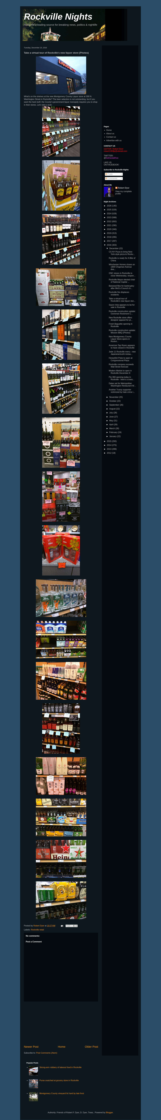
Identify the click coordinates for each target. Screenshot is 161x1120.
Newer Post (31, 1046)
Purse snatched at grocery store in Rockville (59, 1080)
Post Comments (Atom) (46, 1053)
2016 (109, 245)
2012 (109, 453)
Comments (111, 178)
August (112, 409)
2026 (109, 206)
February (113, 432)
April (111, 424)
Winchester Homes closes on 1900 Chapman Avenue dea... (122, 266)
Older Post (91, 1046)
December (114, 248)
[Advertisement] (61, 1023)
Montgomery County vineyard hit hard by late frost (61, 1093)
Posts (108, 174)
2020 (109, 229)
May (111, 421)
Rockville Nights (58, 17)
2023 (109, 217)
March (112, 428)
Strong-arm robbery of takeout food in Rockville (60, 1067)
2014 (109, 445)
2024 (109, 213)
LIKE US (107, 162)
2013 (109, 449)
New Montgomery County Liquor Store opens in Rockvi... (120, 339)
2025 (109, 210)
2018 (109, 237)
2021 (109, 225)
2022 (109, 221)
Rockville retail (37, 930)
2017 (109, 241)
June (111, 417)
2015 (109, 441)
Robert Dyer (123, 188)
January (113, 436)
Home (61, 1046)
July (111, 413)
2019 (109, 233)
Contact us (111, 137)
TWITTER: (108, 156)
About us (110, 133)
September (114, 405)
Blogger (109, 1112)
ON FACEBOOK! (111, 165)
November (114, 397)
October (113, 401)
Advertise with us (114, 140)
